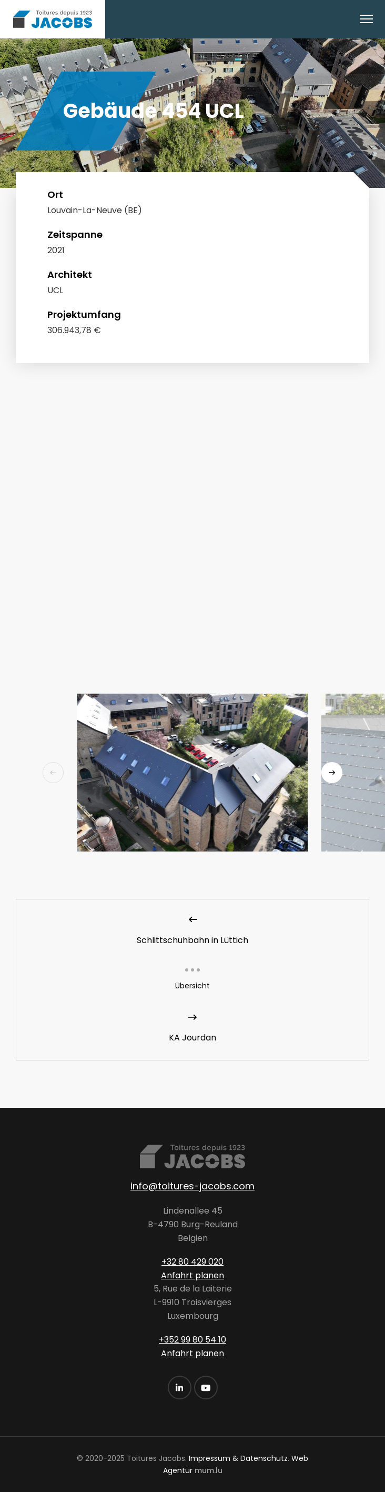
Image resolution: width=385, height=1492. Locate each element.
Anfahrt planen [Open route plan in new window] (192, 1275)
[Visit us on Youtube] (206, 1387)
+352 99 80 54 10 (192, 1340)
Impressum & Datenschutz (238, 1458)
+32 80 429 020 (192, 1262)
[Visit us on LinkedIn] (179, 1387)
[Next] (331, 772)
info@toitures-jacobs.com (192, 1186)
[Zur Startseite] (52, 19)
